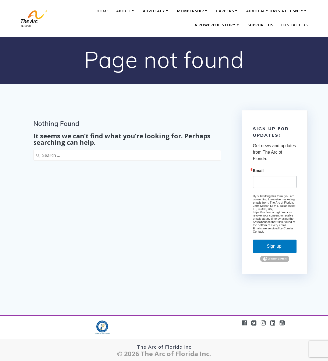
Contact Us (294, 24)
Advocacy (154, 10)
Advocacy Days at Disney (274, 10)
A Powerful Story (215, 24)
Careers (225, 10)
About (123, 10)
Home (103, 10)
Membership (190, 10)
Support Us (260, 24)
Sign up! (275, 246)
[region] (127, 320)
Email (258, 170)
